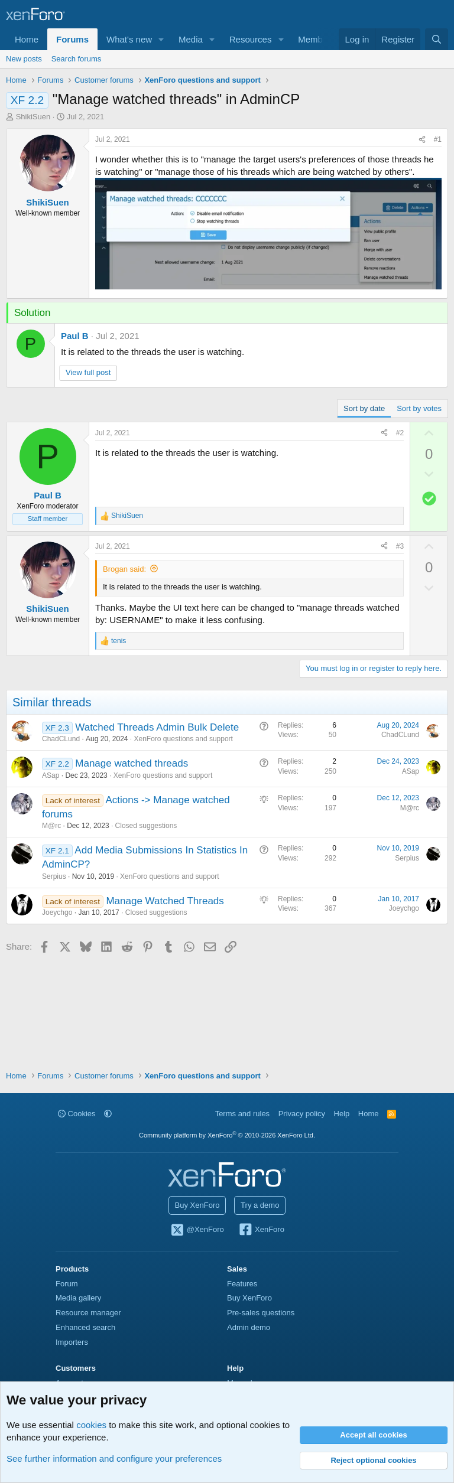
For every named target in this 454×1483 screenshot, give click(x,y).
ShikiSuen (33, 116)
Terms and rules (242, 1113)
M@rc (51, 826)
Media (191, 39)
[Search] (436, 39)
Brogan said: (124, 569)
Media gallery (78, 1297)
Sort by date (364, 408)
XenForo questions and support (183, 739)
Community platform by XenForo (227, 1135)
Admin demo (248, 1327)
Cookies (77, 1113)
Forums (72, 39)
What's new (129, 39)
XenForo (261, 1230)
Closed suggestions (146, 826)
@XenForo (197, 1230)
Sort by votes (419, 408)
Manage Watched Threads (164, 901)
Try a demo (260, 1205)
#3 (400, 546)
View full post (88, 372)
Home (26, 39)
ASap (50, 775)
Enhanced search (85, 1327)
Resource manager (88, 1312)
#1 (438, 139)
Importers (72, 1342)
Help (342, 1113)
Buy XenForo (197, 1205)
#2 (400, 433)
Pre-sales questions (260, 1312)
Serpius (54, 876)
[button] (161, 39)
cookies (91, 1425)
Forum (67, 1283)
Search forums (76, 58)
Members (316, 39)
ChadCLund (61, 739)
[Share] (422, 139)
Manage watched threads (131, 763)
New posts (24, 58)
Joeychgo (57, 912)
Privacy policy (301, 1113)
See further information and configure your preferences (114, 1458)
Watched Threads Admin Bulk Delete (157, 727)
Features (242, 1283)
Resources (250, 39)
